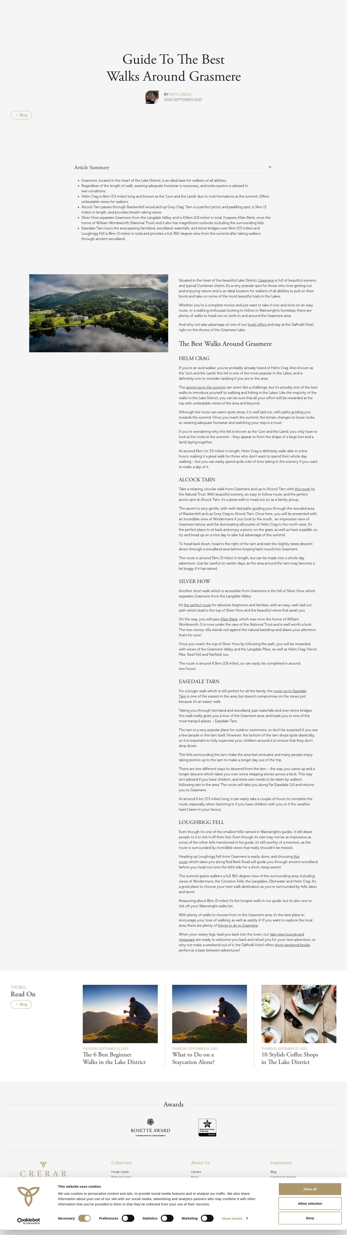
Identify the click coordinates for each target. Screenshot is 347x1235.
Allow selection (310, 1209)
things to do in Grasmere (238, 926)
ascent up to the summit (205, 387)
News (195, 1177)
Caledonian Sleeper (283, 1177)
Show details (232, 1223)
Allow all (310, 1194)
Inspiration (20, 27)
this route (302, 489)
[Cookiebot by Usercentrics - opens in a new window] (28, 1226)
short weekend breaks (292, 945)
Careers (196, 1172)
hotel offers (257, 325)
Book (335, 14)
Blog (35, 27)
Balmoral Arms (121, 1177)
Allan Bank (228, 619)
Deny (310, 1223)
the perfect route (197, 605)
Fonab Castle (120, 1172)
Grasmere (266, 280)
